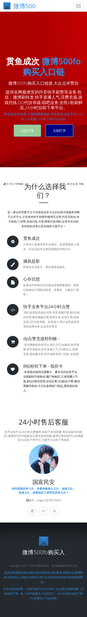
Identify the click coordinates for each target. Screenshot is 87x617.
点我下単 (27, 130)
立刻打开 (59, 130)
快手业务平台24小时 (40, 589)
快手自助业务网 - (14, 589)
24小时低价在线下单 (70, 594)
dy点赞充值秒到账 (67, 589)
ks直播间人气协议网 (43, 598)
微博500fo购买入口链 (52, 66)
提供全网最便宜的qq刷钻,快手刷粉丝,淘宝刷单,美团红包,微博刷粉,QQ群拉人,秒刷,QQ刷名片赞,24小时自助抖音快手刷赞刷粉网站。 (43, 577)
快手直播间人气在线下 (40, 594)
